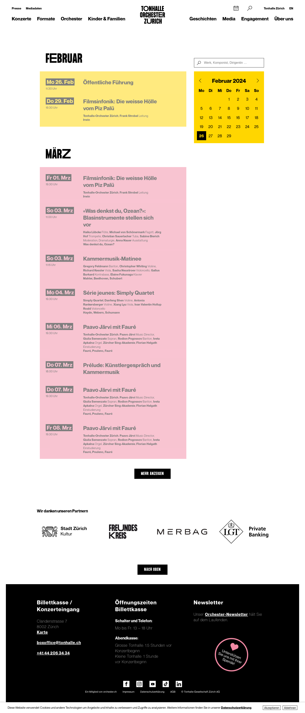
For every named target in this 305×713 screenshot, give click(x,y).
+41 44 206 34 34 (53, 653)
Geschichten (203, 19)
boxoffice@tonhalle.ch (59, 642)
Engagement (255, 19)
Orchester (71, 19)
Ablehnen (290, 707)
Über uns (283, 19)
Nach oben (152, 569)
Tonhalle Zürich (274, 8)
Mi (220, 90)
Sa (247, 90)
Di (210, 90)
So (256, 90)
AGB (172, 691)
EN (291, 8)
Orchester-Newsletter (226, 614)
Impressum (128, 691)
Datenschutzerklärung (152, 691)
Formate (46, 19)
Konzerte (21, 19)
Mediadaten (34, 8)
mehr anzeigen (152, 473)
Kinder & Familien (106, 19)
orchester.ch (110, 691)
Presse (16, 8)
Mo (201, 90)
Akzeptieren (271, 707)
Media (228, 19)
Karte (42, 632)
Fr (238, 90)
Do (228, 90)
